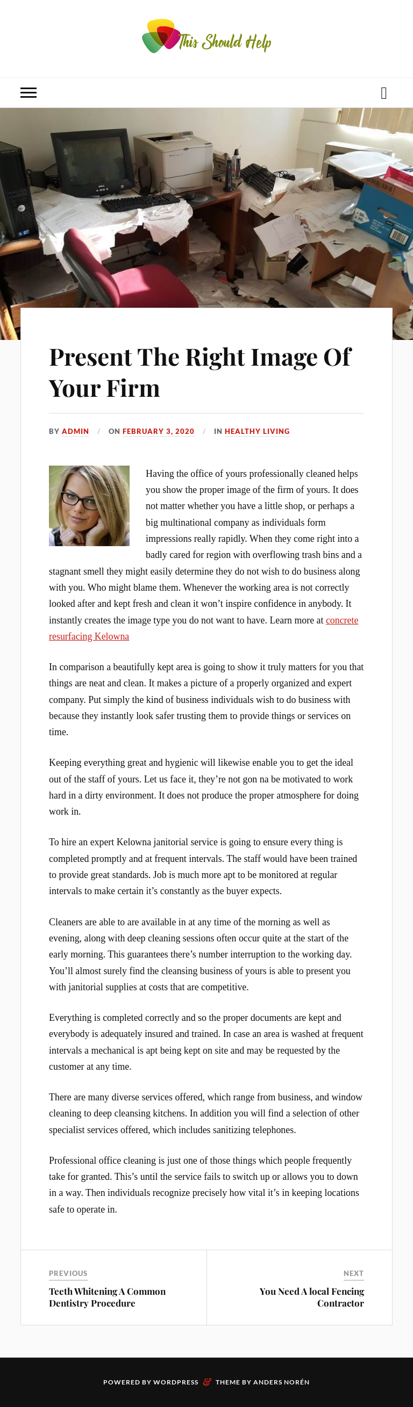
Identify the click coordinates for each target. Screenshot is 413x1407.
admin (75, 431)
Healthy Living (257, 431)
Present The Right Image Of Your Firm (200, 371)
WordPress (175, 1382)
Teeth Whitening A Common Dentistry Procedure (107, 1297)
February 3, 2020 (159, 431)
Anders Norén (281, 1382)
